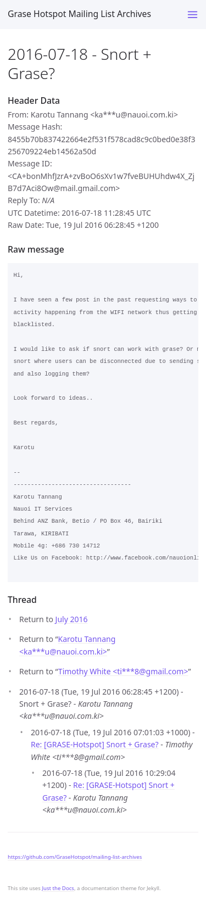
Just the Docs (58, 888)
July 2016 (71, 619)
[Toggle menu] (192, 14)
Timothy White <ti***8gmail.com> (123, 671)
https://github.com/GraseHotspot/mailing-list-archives (75, 856)
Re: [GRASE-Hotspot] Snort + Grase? (95, 744)
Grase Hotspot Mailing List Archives (79, 14)
